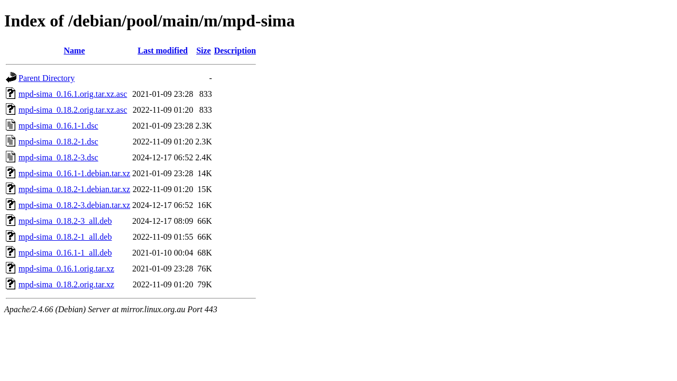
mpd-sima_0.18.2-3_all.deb (65, 220)
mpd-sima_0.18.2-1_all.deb (65, 236)
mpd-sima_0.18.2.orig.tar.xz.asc (73, 109)
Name (74, 50)
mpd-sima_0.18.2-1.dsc (58, 141)
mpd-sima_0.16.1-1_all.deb (65, 252)
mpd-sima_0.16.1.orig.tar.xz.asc (73, 93)
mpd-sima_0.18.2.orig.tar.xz (66, 284)
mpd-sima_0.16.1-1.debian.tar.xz (74, 173)
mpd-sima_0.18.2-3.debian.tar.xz (74, 205)
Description (235, 50)
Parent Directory (47, 78)
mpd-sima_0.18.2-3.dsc (58, 157)
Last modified (163, 50)
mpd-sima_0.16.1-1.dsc (58, 125)
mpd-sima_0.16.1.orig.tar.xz (66, 268)
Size (203, 50)
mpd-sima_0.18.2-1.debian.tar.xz (74, 189)
